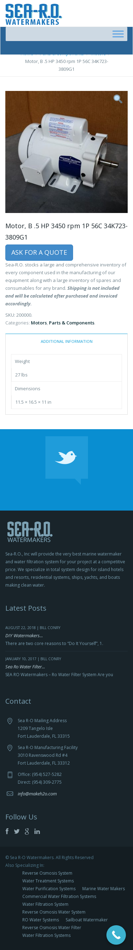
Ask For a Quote (39, 252)
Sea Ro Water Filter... (25, 666)
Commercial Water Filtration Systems (59, 896)
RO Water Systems (40, 920)
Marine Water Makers (103, 889)
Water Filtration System (45, 904)
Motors (39, 322)
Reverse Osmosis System (47, 873)
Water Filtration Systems (46, 935)
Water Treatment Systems (48, 881)
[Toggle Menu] (118, 33)
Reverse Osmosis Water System (53, 912)
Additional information (67, 341)
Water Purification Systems (49, 889)
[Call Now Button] (116, 935)
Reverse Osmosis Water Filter (51, 928)
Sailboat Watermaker (87, 920)
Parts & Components (71, 322)
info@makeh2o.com (37, 793)
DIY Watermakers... (24, 635)
